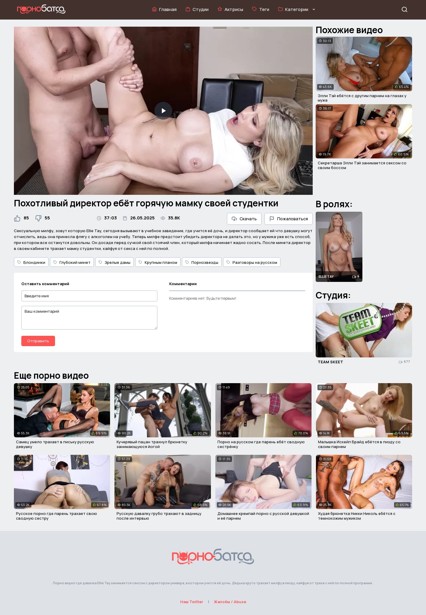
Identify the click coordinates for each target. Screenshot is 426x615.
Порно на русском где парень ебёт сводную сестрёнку (261, 444)
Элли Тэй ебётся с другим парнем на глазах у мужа (362, 98)
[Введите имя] (89, 295)
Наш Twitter (191, 601)
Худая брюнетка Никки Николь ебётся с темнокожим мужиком (357, 516)
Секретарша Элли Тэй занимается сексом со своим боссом (362, 165)
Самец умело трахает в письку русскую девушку (55, 444)
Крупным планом (157, 262)
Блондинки (31, 262)
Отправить (38, 340)
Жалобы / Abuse (230, 601)
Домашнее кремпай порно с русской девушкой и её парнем (263, 516)
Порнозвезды (201, 262)
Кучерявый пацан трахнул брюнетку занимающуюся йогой (152, 444)
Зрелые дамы (114, 262)
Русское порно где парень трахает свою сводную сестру (56, 516)
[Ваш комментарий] (89, 318)
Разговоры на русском (251, 262)
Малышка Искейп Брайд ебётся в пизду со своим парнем (359, 444)
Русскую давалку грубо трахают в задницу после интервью (159, 516)
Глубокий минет (72, 262)
